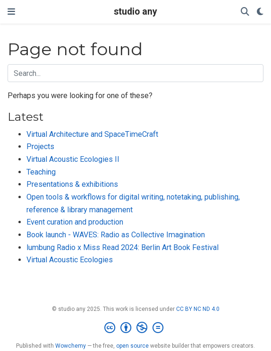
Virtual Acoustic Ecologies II (72, 159)
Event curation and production (74, 221)
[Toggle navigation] (11, 11)
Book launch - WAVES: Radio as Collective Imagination (115, 234)
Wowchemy (70, 346)
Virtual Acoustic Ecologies (69, 259)
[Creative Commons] (135, 328)
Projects (40, 146)
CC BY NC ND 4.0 (198, 309)
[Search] (245, 12)
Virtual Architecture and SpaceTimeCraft (92, 134)
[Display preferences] (260, 12)
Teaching (41, 171)
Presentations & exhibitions (72, 184)
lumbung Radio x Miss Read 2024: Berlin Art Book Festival (122, 247)
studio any (135, 11)
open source (132, 346)
